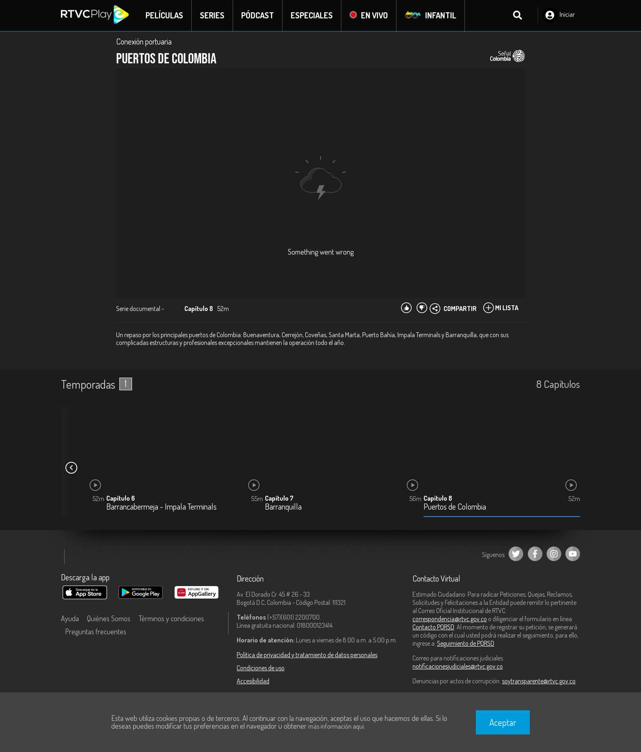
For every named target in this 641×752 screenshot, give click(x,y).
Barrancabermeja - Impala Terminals (161, 507)
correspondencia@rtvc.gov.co (449, 619)
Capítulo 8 (438, 499)
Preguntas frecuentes (95, 631)
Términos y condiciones (171, 618)
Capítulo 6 (120, 499)
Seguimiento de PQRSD (465, 643)
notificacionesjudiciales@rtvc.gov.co (457, 666)
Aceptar (502, 722)
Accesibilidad (253, 681)
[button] (71, 468)
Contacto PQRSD (433, 627)
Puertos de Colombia (455, 507)
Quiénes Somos (108, 618)
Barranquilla (283, 507)
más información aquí (336, 726)
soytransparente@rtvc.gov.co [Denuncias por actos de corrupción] (539, 681)
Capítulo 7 (279, 499)
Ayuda (70, 618)
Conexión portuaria (144, 41)
